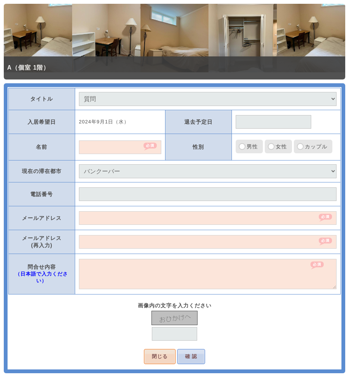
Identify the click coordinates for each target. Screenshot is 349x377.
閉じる (160, 356)
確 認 (191, 356)
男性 (252, 146)
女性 (281, 146)
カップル (316, 146)
